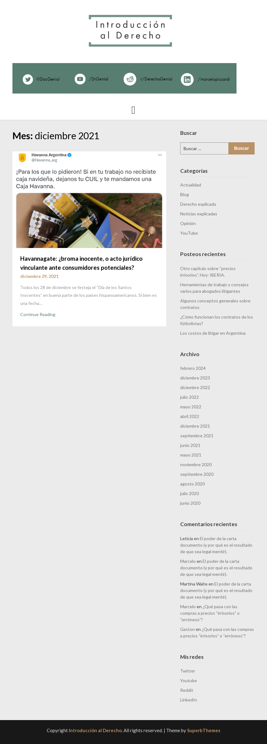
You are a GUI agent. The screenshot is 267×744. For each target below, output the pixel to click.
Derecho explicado (198, 204)
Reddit (186, 690)
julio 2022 (189, 397)
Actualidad (190, 184)
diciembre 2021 (195, 426)
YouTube (189, 233)
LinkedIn (188, 699)
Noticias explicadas (198, 213)
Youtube (188, 680)
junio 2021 (190, 445)
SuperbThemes (203, 730)
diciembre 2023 (195, 377)
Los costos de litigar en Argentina (213, 333)
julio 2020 (189, 493)
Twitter (187, 670)
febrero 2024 (193, 368)
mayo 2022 (190, 406)
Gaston (187, 629)
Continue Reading (37, 314)
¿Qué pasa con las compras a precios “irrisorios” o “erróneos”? (210, 613)
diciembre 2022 (195, 387)
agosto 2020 (192, 483)
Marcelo (188, 561)
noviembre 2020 (196, 464)
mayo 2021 (190, 454)
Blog (184, 194)
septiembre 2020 (196, 474)
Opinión (188, 223)
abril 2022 (189, 416)
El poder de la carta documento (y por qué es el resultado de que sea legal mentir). (216, 545)
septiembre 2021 (196, 435)
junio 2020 (190, 503)
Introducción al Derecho (95, 730)
